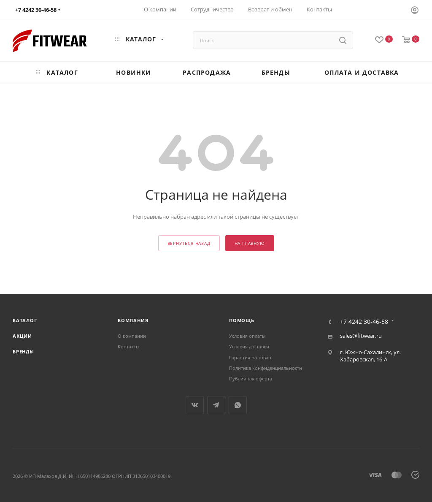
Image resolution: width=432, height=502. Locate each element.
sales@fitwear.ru (361, 335)
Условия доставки (249, 346)
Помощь (241, 320)
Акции (22, 336)
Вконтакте (195, 405)
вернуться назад (189, 243)
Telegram (216, 405)
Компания (133, 320)
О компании (132, 336)
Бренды (23, 351)
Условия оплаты (247, 336)
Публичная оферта (250, 378)
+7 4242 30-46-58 (364, 322)
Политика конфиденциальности (265, 368)
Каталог (25, 320)
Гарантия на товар (250, 357)
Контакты (128, 346)
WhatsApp (238, 405)
